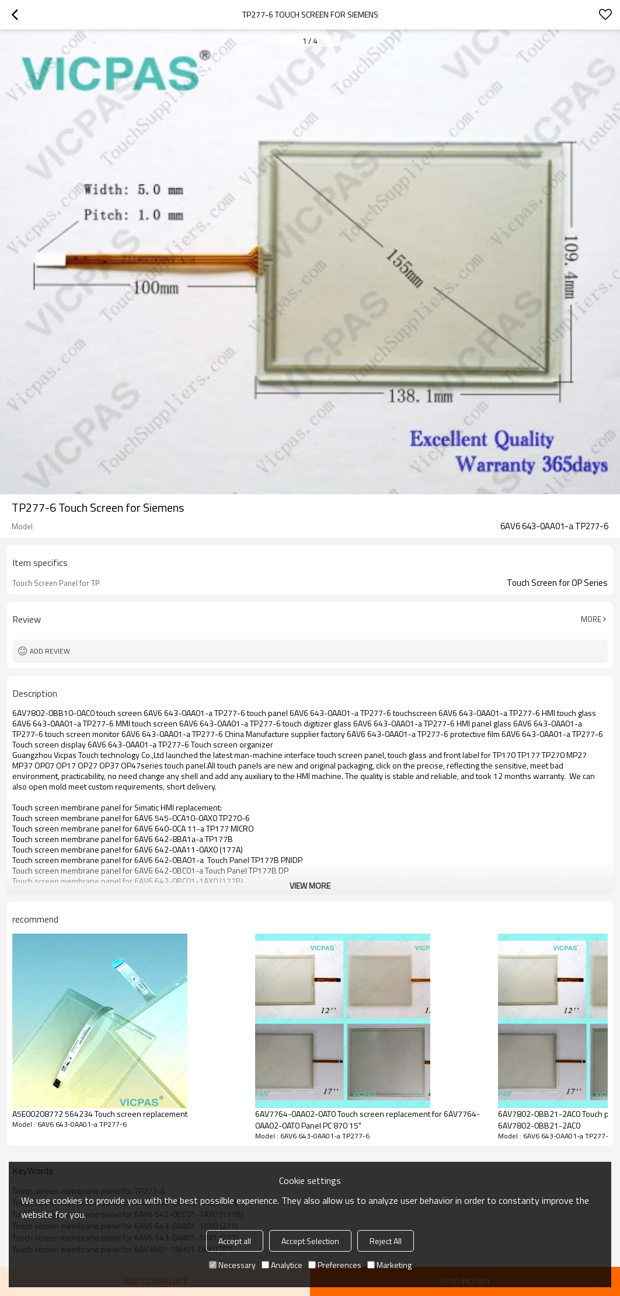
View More (310, 885)
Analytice (282, 1265)
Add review (50, 650)
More (591, 619)
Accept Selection (310, 1241)
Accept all (234, 1241)
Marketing (389, 1265)
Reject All (386, 1241)
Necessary (232, 1265)
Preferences (334, 1265)
